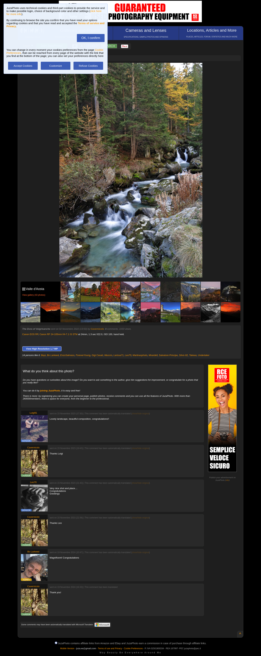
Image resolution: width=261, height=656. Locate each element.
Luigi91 (33, 412)
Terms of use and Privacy (110, 648)
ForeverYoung (83, 355)
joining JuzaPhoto (50, 390)
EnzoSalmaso (67, 355)
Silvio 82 (183, 355)
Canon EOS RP (30, 334)
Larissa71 (119, 355)
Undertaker (203, 355)
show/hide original (140, 413)
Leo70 (128, 355)
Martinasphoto (140, 355)
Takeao (193, 355)
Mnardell (153, 355)
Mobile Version (67, 648)
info (227, 480)
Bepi (43, 355)
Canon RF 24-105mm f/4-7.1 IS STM (58, 334)
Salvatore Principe (168, 355)
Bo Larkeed (53, 355)
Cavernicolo (97, 329)
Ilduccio (108, 355)
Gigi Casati (97, 355)
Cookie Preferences (133, 648)
